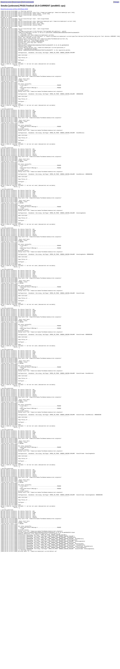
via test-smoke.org (9, 9)
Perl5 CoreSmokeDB (28, 2)
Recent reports (17, 2)
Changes (116, 2)
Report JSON (24, 9)
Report (2, 9)
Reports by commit (6, 2)
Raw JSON (17, 9)
